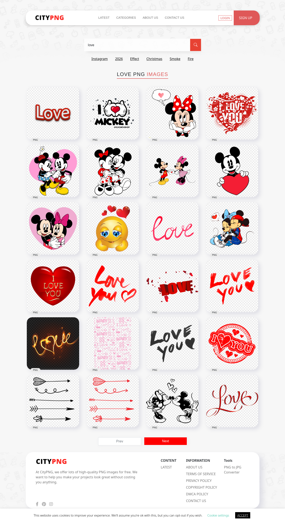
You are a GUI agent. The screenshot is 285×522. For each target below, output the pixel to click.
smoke (175, 58)
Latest (104, 17)
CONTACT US (196, 500)
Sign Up (245, 18)
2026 (119, 58)
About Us (150, 17)
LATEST (166, 467)
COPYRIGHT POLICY (201, 487)
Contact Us (174, 17)
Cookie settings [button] (218, 515)
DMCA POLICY (197, 494)
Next (165, 441)
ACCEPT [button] (242, 515)
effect (134, 58)
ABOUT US (194, 467)
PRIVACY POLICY (198, 480)
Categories (126, 17)
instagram (100, 58)
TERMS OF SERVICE (201, 474)
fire (190, 58)
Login (225, 18)
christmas (154, 58)
